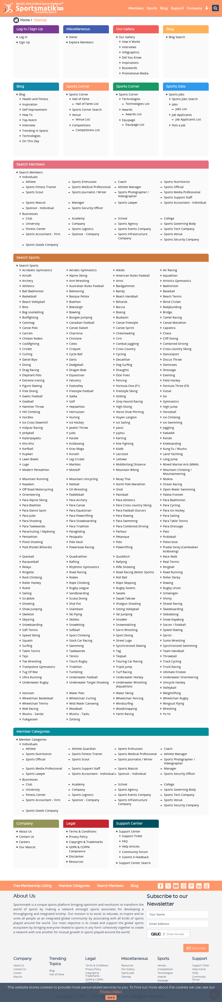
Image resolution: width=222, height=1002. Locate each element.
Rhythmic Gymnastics (84, 567)
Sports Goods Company (42, 245)
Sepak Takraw (125, 598)
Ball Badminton (33, 291)
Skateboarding (173, 609)
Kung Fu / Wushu (175, 449)
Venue (76, 115)
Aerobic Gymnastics (83, 270)
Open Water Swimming (179, 489)
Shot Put (75, 604)
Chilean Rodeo (32, 338)
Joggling (168, 428)
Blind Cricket (172, 302)
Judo (72, 433)
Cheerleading (125, 333)
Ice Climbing (171, 417)
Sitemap (126, 976)
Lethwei (121, 459)
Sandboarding (79, 593)
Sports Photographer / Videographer (133, 194)
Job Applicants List (188, 119)
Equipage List (135, 125)
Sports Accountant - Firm (43, 234)
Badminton (170, 286)
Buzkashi (122, 317)
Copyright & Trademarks (86, 842)
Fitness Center (36, 229)
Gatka (73, 396)
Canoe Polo (30, 328)
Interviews (129, 47)
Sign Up (24, 42)
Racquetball (30, 562)
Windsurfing (124, 703)
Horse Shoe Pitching (130, 412)
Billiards (121, 302)
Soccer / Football (174, 625)
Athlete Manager (129, 187)
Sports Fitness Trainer (41, 187)
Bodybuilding (172, 307)
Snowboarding (32, 625)
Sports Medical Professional (91, 187)
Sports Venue (173, 234)
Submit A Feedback (135, 857)
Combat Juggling (127, 344)
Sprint (167, 635)
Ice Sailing (123, 422)
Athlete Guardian (84, 749)
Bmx (25, 307)
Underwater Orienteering (180, 677)
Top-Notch (29, 120)
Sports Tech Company (179, 229)
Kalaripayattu (31, 438)
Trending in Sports (35, 131)
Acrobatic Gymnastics (37, 270)
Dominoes (170, 365)
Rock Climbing (32, 577)
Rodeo (73, 577)
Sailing (27, 593)
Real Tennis (171, 562)
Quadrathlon (78, 556)
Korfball (27, 449)
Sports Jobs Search (185, 99)
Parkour (121, 531)
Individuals (30, 177)
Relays (26, 567)
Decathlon (123, 359)
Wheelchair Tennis (35, 703)
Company (194, 8)
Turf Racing (124, 672)
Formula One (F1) (128, 386)
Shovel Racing (172, 604)
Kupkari (27, 454)
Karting (121, 438)
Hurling (74, 417)
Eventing (169, 375)
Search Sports (28, 265)
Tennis (74, 656)
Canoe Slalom (78, 328)
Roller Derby (171, 577)
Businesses (30, 214)
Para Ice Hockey (174, 510)
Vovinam (28, 693)
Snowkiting (76, 625)
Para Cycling (171, 505)
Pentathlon (29, 537)
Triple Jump (124, 667)
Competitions (81, 125)
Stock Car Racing (80, 640)
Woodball (75, 709)
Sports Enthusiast (84, 182)
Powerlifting (124, 547)
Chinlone (75, 338)
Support (177, 8)
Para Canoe (77, 505)
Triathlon (75, 667)
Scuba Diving (78, 598)
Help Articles (131, 846)
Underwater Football (83, 677)
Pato (166, 531)
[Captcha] (178, 934)
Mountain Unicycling (83, 479)
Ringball (168, 567)
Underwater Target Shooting (89, 682)
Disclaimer (76, 856)
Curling (27, 354)
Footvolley (76, 386)
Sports (152, 8)
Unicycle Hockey (174, 682)
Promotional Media (135, 73)
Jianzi (119, 428)
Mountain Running (35, 479)
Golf (72, 401)
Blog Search (177, 37)
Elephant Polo (31, 375)
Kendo (167, 438)
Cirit (119, 338)
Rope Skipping (126, 583)
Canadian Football (81, 323)
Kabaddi (169, 433)
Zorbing (74, 719)
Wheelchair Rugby (175, 698)
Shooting (28, 604)
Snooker (121, 619)
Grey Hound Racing (129, 401)
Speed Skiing (31, 635)
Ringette (28, 572)
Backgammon (125, 286)
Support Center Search (135, 863)
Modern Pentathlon (35, 470)
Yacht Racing (125, 714)
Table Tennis (31, 651)
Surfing (27, 646)
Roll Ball (121, 577)
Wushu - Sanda (32, 714)
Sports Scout (34, 192)
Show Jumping (32, 609)
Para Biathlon (31, 505)
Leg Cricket (76, 459)
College (169, 218)
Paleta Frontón (173, 495)
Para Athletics (125, 500)
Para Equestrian (80, 510)
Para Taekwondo (33, 526)
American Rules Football (133, 275)
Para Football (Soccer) (131, 510)
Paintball (122, 495)
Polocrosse (170, 542)
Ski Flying (75, 614)
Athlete (31, 182)
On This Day (30, 141)
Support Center (129, 831)
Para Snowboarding (82, 521)
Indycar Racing (32, 428)
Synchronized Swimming (180, 646)
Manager (78, 202)
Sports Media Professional (182, 192)
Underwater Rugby (35, 682)
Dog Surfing (124, 365)
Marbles (75, 464)
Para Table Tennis (175, 521)
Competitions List (88, 130)
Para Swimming (127, 521)
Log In (23, 37)
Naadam (28, 484)
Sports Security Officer (87, 208)
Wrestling (169, 709)
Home (25, 20)
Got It (111, 997)
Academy (78, 218)
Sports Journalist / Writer (89, 192)
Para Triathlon (79, 526)
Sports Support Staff (178, 197)
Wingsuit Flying (173, 703)
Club (29, 218)
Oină (119, 489)
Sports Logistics (83, 229)
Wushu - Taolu (79, 714)
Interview (28, 125)
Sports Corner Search (87, 110)
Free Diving (30, 391)
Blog (164, 8)
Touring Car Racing (129, 661)
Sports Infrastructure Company (132, 236)
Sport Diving (124, 635)
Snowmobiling (126, 625)
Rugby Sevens (125, 588)
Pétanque (122, 537)
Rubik (26, 588)
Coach (122, 182)
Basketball (29, 296)
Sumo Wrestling (174, 640)
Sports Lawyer (128, 202)
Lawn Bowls (30, 459)
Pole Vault (76, 542)
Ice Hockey (76, 422)
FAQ (125, 841)
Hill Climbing (31, 412)
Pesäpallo (76, 537)
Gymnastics (171, 401)
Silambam (76, 609)
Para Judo (29, 516)
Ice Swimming (172, 422)
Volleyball (169, 688)
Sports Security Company (181, 239)
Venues (162, 965)
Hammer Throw (33, 407)
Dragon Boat (77, 370)
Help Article (199, 969)
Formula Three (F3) (176, 386)
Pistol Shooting (32, 542)
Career (18, 973)
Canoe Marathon (174, 323)
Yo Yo (166, 714)
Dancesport (171, 354)
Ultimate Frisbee (174, 672)
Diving (26, 365)
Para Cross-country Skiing (134, 505)
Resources (76, 862)
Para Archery (78, 500)
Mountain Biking (127, 470)
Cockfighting (30, 344)
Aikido (120, 270)
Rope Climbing (79, 583)
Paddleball (76, 495)
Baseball (169, 291)
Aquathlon (170, 275)
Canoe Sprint (125, 328)
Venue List (83, 119)
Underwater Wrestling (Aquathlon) (131, 684)
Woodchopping (126, 709)
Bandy (120, 291)
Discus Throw (172, 359)
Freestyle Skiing (127, 391)
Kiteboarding (172, 443)
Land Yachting (173, 454)
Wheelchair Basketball (37, 698)
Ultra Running (32, 677)
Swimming (76, 646)
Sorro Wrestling (127, 630)
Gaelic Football (32, 396)
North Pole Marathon (130, 484)
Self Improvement (34, 110)
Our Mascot (27, 847)
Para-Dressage (173, 526)
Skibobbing (171, 614)
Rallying (121, 562)
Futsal (167, 391)
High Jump (170, 407)
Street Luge (124, 640)
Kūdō (119, 449)
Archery (27, 281)
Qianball (28, 556)
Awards (127, 110)
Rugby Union (172, 588)
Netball (74, 484)
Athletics (28, 286)
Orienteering (31, 495)
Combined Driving (175, 344)
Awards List (134, 114)
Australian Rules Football (86, 286)
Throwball (170, 656)
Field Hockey (171, 380)
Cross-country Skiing (177, 349)
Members (136, 8)
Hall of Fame (80, 99)
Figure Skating (32, 386)
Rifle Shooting (125, 567)
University (33, 224)
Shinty (167, 598)
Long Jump (170, 459)
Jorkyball (28, 433)
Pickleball (169, 537)
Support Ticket (132, 836)
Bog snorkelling (33, 312)
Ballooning (76, 291)
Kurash (74, 454)
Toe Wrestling (31, 661)
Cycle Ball (76, 354)
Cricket (27, 349)
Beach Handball (127, 296)
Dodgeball (76, 365)
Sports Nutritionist (177, 182)
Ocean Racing (172, 484)
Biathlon (75, 302)
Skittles (74, 619)
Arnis (119, 281)
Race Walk (170, 556)
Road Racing (77, 572)
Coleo (73, 344)
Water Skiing (124, 693)
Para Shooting (32, 521)
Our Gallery (127, 37)
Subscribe (196, 948)
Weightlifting (172, 693)
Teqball (121, 656)
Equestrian (76, 375)
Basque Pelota (79, 296)
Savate (120, 593)
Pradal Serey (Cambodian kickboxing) (180, 549)
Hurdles (27, 417)
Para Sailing (171, 516)
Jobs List (181, 109)
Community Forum (135, 852)
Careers (24, 842)
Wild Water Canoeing (84, 703)
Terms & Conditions (82, 831)
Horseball (169, 412)
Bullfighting (30, 317)
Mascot (18, 976)
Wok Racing (30, 709)
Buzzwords (129, 68)
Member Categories (33, 739)
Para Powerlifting (81, 516)
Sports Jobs (176, 94)
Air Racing (170, 270)
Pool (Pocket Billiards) (37, 547)
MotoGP (74, 470)
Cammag (28, 323)
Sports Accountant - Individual (185, 202)
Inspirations (130, 63)
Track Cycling (172, 661)
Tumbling (76, 672)
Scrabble (28, 598)
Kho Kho (28, 443)
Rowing (168, 583)
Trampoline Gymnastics (38, 667)
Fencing (121, 380)
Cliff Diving (170, 338)
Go (165, 396)
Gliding (121, 396)
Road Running (173, 572)
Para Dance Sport (34, 510)
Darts (73, 359)
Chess (167, 333)
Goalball (28, 401)
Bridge (167, 312)
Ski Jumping (124, 614)
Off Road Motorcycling (37, 489)
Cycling (121, 354)
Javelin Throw (78, 428)
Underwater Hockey (129, 677)
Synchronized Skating (131, 646)
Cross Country (126, 349)
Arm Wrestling (79, 281)
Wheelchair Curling (82, 698)
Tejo (25, 656)
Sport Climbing (79, 635)
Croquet (74, 349)
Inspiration (29, 104)
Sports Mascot (36, 202)
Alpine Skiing (78, 275)
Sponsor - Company (85, 234)
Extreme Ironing (33, 380)
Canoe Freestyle (127, 323)
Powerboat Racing (81, 547)
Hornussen (76, 412)
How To (27, 115)
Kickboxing (76, 443)
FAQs (195, 973)
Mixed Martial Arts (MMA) (181, 464)
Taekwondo (77, 651)
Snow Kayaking (173, 619)
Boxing (120, 312)
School (122, 218)
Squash (27, 640)
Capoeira (169, 328)
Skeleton (28, 614)
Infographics (130, 52)
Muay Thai (123, 479)
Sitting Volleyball (127, 609)
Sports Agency (128, 224)
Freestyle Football (81, 391)
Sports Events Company (134, 229)
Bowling (74, 312)
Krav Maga (76, 449)
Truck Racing (172, 667)
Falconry (75, 380)
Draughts (122, 370)
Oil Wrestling (78, 489)
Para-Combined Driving (132, 526)
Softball (74, 630)
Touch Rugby (78, 661)
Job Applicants (182, 115)
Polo (119, 542)
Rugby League (79, 588)
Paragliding (77, 531)
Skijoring (28, 619)
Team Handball (173, 651)
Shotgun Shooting (128, 604)
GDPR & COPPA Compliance (79, 849)
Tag (118, 651)
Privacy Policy (78, 837)
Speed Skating (173, 630)
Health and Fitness (35, 99)
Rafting (74, 562)
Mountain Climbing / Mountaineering (177, 472)
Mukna (168, 479)
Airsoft (26, 275)
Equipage (128, 120)
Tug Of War (30, 672)
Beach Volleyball (33, 302)
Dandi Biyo (29, 359)
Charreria (76, 333)
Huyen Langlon (126, 417)
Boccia (120, 307)
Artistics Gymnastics (177, 281)
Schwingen (170, 593)
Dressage (169, 370)
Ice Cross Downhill (35, 422)
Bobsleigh (76, 307)
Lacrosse (122, 454)
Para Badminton (174, 500)
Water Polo (76, 693)
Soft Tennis (30, 630)
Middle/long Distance (131, 464)
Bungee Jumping (80, 317)
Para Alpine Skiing (34, 500)
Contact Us (26, 837)
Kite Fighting (124, 443)
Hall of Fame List (87, 104)
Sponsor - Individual (40, 208)
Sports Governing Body (180, 224)
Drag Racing (30, 370)
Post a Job (178, 125)
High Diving (124, 407)
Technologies (31, 136)
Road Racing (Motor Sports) (135, 572)
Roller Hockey (31, 583)
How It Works (131, 42)
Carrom (27, 333)
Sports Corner (78, 94)
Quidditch (123, 556)
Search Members (31, 172)
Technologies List (137, 104)
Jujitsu (120, 433)
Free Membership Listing (32, 886)
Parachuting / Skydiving (38, 531)
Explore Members (81, 42)
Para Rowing (124, 516)
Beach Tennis (172, 296)
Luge (25, 464)
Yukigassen (30, 719)
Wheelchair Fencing (129, 698)
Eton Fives (123, 375)
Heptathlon (77, 407)
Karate (73, 438)
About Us (25, 831)
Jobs (175, 104)
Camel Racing (172, 317)
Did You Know (131, 57)
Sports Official (174, 187)
